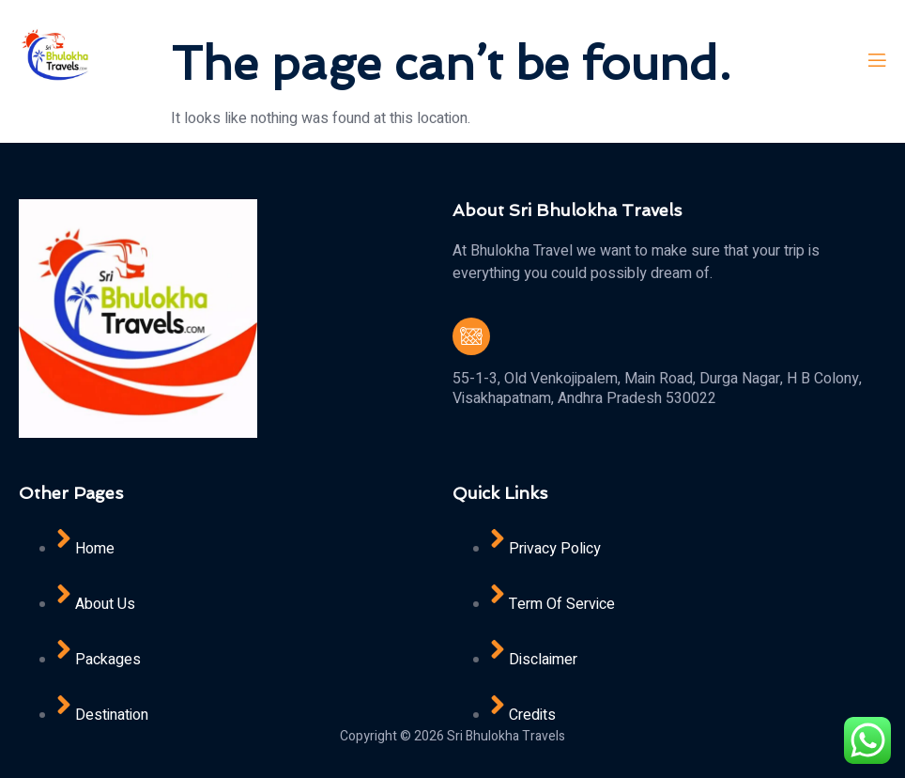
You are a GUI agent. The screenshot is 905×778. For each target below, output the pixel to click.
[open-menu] (876, 60)
